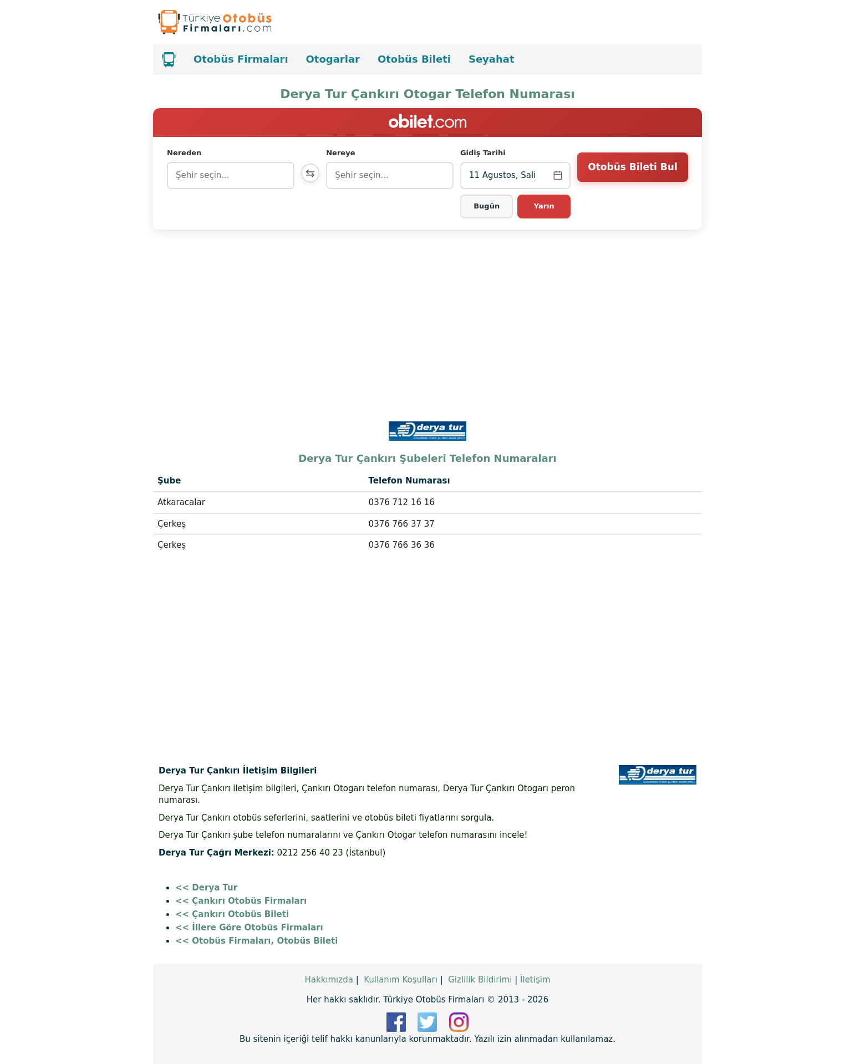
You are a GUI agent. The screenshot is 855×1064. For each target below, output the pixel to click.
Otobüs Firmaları (241, 59)
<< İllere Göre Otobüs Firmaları (249, 928)
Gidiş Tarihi (484, 153)
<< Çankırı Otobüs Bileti (232, 914)
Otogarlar (333, 59)
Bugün (488, 206)
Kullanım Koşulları (400, 980)
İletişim (535, 980)
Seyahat (492, 59)
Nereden (184, 153)
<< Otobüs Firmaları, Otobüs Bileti (256, 941)
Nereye (342, 153)
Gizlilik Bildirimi (480, 980)
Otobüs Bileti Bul (632, 174)
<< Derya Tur (206, 888)
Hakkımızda (328, 980)
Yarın (544, 206)
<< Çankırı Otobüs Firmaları (241, 901)
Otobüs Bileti (414, 59)
